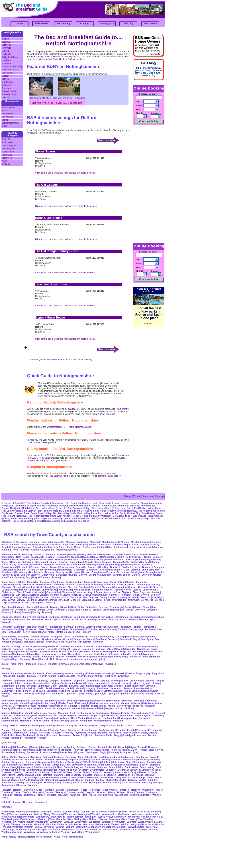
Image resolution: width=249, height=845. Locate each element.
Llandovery (7, 688)
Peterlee (33, 732)
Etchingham (94, 619)
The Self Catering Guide (104, 505)
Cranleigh (157, 597)
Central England (9, 145)
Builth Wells (48, 575)
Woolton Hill (82, 829)
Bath (18, 557)
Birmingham (76, 562)
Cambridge (58, 582)
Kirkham (99, 676)
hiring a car (49, 409)
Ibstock (5, 664)
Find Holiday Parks (45, 508)
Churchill (40, 592)
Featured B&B (40, 54)
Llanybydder (7, 691)
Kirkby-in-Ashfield (9, 57)
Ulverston (28, 802)
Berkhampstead (9, 559)
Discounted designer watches (30, 505)
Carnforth (27, 584)
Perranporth (154, 730)
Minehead (138, 706)
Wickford (131, 822)
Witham (29, 827)
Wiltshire (50, 824)
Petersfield (44, 732)
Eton (104, 619)
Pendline (120, 730)
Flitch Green (76, 629)
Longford (65, 691)
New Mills (58, 715)
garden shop (70, 518)
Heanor (62, 651)
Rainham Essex (20, 747)
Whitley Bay (81, 822)
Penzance (141, 730)
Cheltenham (43, 587)
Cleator (156, 592)
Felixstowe (125, 627)
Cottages (84, 23)
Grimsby (40, 642)
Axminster (36, 549)
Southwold (147, 770)
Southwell (6, 85)
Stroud (79, 780)
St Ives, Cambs (90, 772)
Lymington (113, 693)
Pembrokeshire (107, 730)
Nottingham (7, 72)
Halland (65, 646)
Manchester (99, 700)
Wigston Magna (154, 822)
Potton (89, 735)
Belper (147, 557)
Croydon (159, 600)
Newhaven (6, 715)
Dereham (103, 607)
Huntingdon (90, 659)
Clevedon (21, 595)
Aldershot (95, 542)
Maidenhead (36, 700)
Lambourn (6, 680)
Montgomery (63, 708)
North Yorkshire (41, 720)
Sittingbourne (103, 765)
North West (6, 158)
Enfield (48, 619)
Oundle (119, 725)
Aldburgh (83, 542)
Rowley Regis (66, 752)
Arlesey (155, 544)
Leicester (27, 683)
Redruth (122, 747)
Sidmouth (57, 765)
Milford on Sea (98, 706)
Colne (136, 595)
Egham (160, 617)
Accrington (47, 542)
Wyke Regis (78, 832)
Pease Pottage (89, 730)
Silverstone (77, 765)
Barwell (143, 554)
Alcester (59, 542)
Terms (136, 496)
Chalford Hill (108, 584)
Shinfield (106, 762)
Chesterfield (144, 587)
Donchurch (7, 610)
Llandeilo (150, 686)
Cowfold (133, 597)
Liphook (63, 686)
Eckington (122, 617)
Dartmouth (42, 607)
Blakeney (61, 564)
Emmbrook (37, 619)
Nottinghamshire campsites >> (106, 476)
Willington (16, 824)
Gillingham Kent (80, 636)
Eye (151, 619)
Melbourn (135, 703)
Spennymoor (30, 772)
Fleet (41, 629)
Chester (132, 587)
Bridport (117, 569)
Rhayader (153, 747)
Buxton (56, 577)
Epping (57, 619)
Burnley (136, 575)
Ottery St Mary (106, 725)
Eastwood (6, 45)
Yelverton (47, 837)
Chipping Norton (122, 589)
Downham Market (64, 610)
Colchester (114, 595)
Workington (105, 827)
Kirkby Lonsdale (66, 676)
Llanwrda (127, 688)
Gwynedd (98, 642)
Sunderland (7, 782)
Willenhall (39, 824)
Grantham (100, 639)
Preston (152, 735)
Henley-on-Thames (153, 651)
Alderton (106, 542)
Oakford (14, 725)
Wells (101, 817)
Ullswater (16, 802)
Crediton (31, 600)
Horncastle (135, 656)
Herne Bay (33, 654)
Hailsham (27, 646)
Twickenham (121, 795)
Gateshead (23, 636)
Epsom (66, 619)
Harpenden (39, 649)
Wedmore (29, 817)
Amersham (68, 544)
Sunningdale (21, 782)
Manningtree (113, 700)
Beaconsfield (37, 557)
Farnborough (55, 627)
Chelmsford (29, 587)
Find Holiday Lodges (148, 511)
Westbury (43, 819)
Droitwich (108, 610)
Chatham (154, 584)
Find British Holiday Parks (147, 508)
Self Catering (63, 23)
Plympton (92, 732)
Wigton (5, 824)
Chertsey (72, 587)
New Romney (49, 713)
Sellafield (95, 759)
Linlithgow (43, 686)
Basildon (153, 554)
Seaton (39, 759)
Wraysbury (29, 832)
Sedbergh (61, 759)
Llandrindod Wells (24, 688)
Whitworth (120, 822)
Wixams (60, 827)
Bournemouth (67, 567)
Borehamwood (9, 567)
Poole (136, 732)
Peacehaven (74, 730)
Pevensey (68, 732)
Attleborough (156, 547)
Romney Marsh (129, 750)
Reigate (132, 747)
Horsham (155, 656)
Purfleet (42, 738)
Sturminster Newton (116, 780)
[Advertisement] (147, 183)
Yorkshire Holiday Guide (56, 511)
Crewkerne (87, 600)
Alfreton (125, 542)
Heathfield (73, 651)
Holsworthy (84, 656)
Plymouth (80, 732)
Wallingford (33, 811)
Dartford (31, 607)
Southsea (123, 770)
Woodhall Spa (38, 829)
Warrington (84, 814)
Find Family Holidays (81, 511)
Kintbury (31, 676)
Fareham (30, 627)
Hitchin (36, 656)
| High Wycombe (144, 654)
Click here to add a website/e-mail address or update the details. (66, 173)
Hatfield (110, 649)
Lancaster (32, 680)
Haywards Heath (48, 651)
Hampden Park (103, 646)
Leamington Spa (119, 680)
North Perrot (29, 718)
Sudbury (132, 780)
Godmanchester (32, 639)
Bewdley (59, 559)
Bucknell (7, 575)
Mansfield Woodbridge (12, 66)
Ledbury (160, 680)
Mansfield (6, 63)
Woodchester (23, 829)
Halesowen (40, 646)
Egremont (8, 619)
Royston (79, 752)
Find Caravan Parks (58, 476)
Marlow (94, 703)
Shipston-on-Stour (121, 762)
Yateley (12, 837)
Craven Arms (8, 600)
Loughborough (122, 691)
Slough (15, 767)
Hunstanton (76, 659)
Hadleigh (16, 646)
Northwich (25, 720)
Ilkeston (42, 664)
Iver (101, 664)
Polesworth (115, 732)
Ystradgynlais (76, 837)
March (4, 703)
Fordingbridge (135, 629)
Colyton (145, 595)
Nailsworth (7, 713)
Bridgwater (92, 569)
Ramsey (34, 747)
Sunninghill (36, 782)
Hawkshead (143, 649)
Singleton (90, 765)
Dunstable (152, 610)
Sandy (81, 757)
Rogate (105, 750)
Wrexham (65, 832)
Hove (35, 659)
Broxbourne (123, 572)
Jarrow (5, 668)
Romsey (143, 750)
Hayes (154, 649)
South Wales (131, 767)
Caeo (4, 582)
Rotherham (32, 752)
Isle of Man (91, 664)
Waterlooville (152, 814)
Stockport (34, 777)
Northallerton (94, 718)
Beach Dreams (80, 516)
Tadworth (6, 790)
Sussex (67, 782)
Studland (89, 780)
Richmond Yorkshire (12, 750)
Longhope (77, 691)
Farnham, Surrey (83, 627)
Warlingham (26, 814)
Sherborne (61, 762)
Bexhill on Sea (72, 559)
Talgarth (17, 790)
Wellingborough (75, 817)
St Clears (67, 772)
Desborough (116, 607)
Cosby (83, 597)
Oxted (151, 725)
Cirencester (80, 592)
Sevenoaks (116, 759)
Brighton (135, 569)
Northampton (110, 718)
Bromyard (75, 572)
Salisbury (36, 757)
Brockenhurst (36, 572)
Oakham (24, 725)
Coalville (76, 595)
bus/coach (73, 409)
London (27, 691)
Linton (54, 686)
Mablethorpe (7, 700)
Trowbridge (74, 795)
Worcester (113, 829)
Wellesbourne (58, 817)
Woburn (70, 827)
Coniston (155, 595)
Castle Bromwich (42, 584)
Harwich (76, 649)
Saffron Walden (9, 757)
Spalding (17, 772)
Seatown (49, 759)
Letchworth (115, 683)
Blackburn (23, 564)
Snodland (39, 767)
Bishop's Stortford (140, 562)
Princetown (140, 735)
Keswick (68, 673)
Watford (5, 817)
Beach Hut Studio (80, 503)
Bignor (5, 562)
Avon (15, 549)
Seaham (5, 759)
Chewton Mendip (18, 589)
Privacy (128, 496)
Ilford (20, 664)
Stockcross (22, 777)
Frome (76, 632)
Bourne (54, 567)
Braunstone (9, 569)
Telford (83, 790)
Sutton (76, 782)
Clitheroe (56, 595)
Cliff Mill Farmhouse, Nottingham (69, 98)
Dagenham (7, 607)
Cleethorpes (7, 595)
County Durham (108, 597)
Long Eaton (39, 691)
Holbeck (5, 51)
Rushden (113, 752)
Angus (127, 544)
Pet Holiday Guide (67, 513)
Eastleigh (67, 617)
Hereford (6, 654)
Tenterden (124, 790)
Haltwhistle (76, 646)
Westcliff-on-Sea (57, 819)
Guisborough (84, 642)
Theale (16, 792)
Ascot (14, 547)
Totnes (39, 795)
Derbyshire (91, 607)
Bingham (5, 38)
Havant (119, 649)
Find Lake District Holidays (136, 518)
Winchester (89, 824)
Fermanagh (149, 627)
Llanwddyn (115, 688)
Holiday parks (107, 23)
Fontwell (111, 629)
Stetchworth (124, 775)
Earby (18, 617)
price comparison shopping (48, 518)
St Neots (152, 772)
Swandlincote (8, 785)
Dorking (32, 610)
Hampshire (118, 646)
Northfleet (16, 718)
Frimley (50, 632)
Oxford (128, 725)
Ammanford (105, 544)
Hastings (99, 649)
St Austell (56, 772)
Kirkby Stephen (85, 676)
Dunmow (26, 612)
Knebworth (111, 676)
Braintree (147, 567)
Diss (153, 607)
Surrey (57, 782)
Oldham (50, 725)
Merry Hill (18, 706)
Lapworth (66, 680)
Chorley (137, 589)
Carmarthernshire (10, 584)
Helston (107, 651)
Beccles (85, 557)
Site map (159, 496)
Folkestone (100, 629)
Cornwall (44, 597)
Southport (111, 770)
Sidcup (46, 765)
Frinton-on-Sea (63, 632)
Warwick (95, 814)
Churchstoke (53, 592)
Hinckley (26, 656)
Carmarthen (142, 582)
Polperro (127, 732)
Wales (4, 161)
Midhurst (72, 706)
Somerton (102, 767)
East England (7, 151)
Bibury (100, 559)
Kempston (16, 673)
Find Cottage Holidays (79, 508)
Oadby (4, 725)
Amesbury (81, 544)
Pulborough (30, 738)
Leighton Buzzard (75, 683)
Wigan (141, 822)
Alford (115, 542)
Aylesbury (48, 549)
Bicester (130, 559)
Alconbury (71, 542)
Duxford (46, 612)
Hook (145, 656)
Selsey (105, 759)
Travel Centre (122, 409)
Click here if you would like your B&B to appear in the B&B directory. (60, 359)
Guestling (59, 642)
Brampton (159, 567)
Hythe (101, 659)
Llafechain (138, 686)
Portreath (52, 735)
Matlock (125, 703)
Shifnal (86, 762)
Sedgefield (73, 759)
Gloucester (132, 636)
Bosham (34, 567)
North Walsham (62, 718)
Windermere (102, 824)
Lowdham (6, 60)
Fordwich (150, 629)
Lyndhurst (125, 693)
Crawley (21, 600)
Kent (48, 673)
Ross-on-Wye (156, 750)
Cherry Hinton (58, 587)
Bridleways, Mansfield (40, 98)
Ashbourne (25, 547)
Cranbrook (145, 597)
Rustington (125, 752)
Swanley (21, 785)
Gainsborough (8, 636)
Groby (49, 642)
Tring (84, 795)
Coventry (122, 597)
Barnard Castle (96, 554)
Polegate (102, 732)
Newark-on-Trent (9, 69)
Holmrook (71, 656)
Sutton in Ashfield (9, 91)
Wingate (135, 824)
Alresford (156, 542)
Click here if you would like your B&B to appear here (57, 103)
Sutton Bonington (9, 94)
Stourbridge (139, 777)
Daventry (55, 607)
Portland (41, 735)
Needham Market (23, 713)
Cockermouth (100, 595)
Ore (75, 725)
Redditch (102, 747)
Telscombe (94, 790)
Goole (58, 639)
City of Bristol (95, 592)
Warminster (70, 814)
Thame (158, 790)
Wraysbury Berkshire (48, 832)
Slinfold (5, 767)
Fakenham (6, 627)
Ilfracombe (30, 664)
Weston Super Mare (110, 819)
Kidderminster (93, 673)
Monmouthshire (35, 708)
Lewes (126, 683)
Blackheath (36, 564)
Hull (52, 659)
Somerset (90, 767)
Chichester (34, 589)
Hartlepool (64, 649)
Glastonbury (107, 636)
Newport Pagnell (98, 715)
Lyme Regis (100, 693)
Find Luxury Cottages (100, 516)
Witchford (18, 827)
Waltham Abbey (71, 811)
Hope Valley (113, 656)
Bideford (140, 559)
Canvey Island (117, 582)
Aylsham (71, 549)
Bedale (94, 557)
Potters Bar (79, 735)
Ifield (13, 664)
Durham (15, 612)
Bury (28, 577)
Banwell (72, 554)
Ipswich (80, 664)
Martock (104, 703)
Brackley (103, 567)
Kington (21, 676)
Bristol (145, 569)
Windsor (115, 824)
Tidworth (101, 792)
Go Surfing (118, 516)
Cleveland (32, 595)
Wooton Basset (98, 829)
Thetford (26, 792)
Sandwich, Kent (94, 757)
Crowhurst (133, 600)
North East (6, 155)
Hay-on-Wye (32, 651)
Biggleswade (153, 559)
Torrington (29, 795)
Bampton (39, 554)
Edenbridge (136, 617)
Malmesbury (73, 700)
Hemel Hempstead (121, 651)
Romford (115, 750)
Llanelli (39, 688)
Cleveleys (44, 595)
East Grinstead (39, 617)
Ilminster (52, 664)
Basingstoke (7, 557)
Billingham (27, 562)
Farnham (69, 627)
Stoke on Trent (68, 777)
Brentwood (51, 569)
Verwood (6, 807)
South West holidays (61, 516)
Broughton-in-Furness (103, 572)
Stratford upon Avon (55, 780)
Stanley (77, 775)
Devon (137, 607)
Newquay (112, 715)
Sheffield (154, 759)
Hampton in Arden (135, 646)
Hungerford (62, 659)
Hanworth (151, 646)
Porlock (5, 735)
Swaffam (146, 782)
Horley (124, 656)
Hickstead (113, 654)
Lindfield (20, 686)
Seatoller (29, 759)
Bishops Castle (121, 562)
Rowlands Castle (49, 752)
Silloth (66, 765)
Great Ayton (146, 639)
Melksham (147, 703)
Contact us (147, 496)
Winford (125, 824)
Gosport (67, 639)
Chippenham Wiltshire (78, 589)
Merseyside (30, 706)
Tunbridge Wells (105, 795)
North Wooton (78, 718)
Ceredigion (95, 584)
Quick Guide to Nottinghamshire (68, 59)
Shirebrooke (139, 762)
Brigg (127, 569)
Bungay (73, 575)
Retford (5, 79)
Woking (80, 827)
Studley (100, 780)
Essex (4, 110)
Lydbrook (71, 693)
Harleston (18, 649)
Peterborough (20, 732)
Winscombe (147, 824)
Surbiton (48, 782)
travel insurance (107, 414)
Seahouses (17, 759)
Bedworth (131, 557)
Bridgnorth (79, 569)
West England (8, 148)
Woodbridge (7, 829)
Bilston (53, 562)
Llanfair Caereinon (54, 688)
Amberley (43, 544)
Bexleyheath (88, 559)
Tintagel (121, 792)
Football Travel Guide (26, 513)
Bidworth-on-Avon (114, 559)
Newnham (82, 715)
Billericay (15, 562)
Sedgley (84, 759)
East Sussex (80, 617)
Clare (135, 592)
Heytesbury (100, 654)
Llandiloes (102, 688)
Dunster (5, 612)
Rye (135, 752)
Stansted (87, 775)
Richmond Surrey (33, 750)
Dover (50, 610)
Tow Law (62, 795)
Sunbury (152, 780)
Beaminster (63, 557)
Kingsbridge (9, 676)
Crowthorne (147, 600)
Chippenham (59, 589)
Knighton (123, 676)
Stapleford (6, 88)
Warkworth (57, 814)
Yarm (4, 837)
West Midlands (91, 819)
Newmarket (45, 715)
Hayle (4, 651)
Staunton (111, 775)
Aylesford (61, 549)
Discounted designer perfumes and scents (68, 505)
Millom (111, 706)
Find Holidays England (48, 521)
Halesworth (53, 646)
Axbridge (24, 549)
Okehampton (37, 725)
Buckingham (137, 572)
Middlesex (60, 706)
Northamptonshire (10, 123)
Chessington (119, 587)
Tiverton (139, 792)
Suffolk (4, 126)
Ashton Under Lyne (125, 547)
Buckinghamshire (155, 572)
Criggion (75, 600)
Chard (120, 584)
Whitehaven (56, 822)
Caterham (58, 584)
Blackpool (49, 564)
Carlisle (130, 582)
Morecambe (78, 708)
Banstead (61, 554)
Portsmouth (65, 735)
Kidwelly (107, 673)
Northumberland (9, 720)
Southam (83, 770)
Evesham (114, 619)
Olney (69, 725)
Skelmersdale (131, 765)
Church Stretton (25, 592)
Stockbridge (7, 777)
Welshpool (145, 817)
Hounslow (25, 659)
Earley (26, 617)
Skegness (117, 765)
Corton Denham (70, 597)
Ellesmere (20, 619)
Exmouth (143, 619)
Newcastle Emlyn (121, 713)
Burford (83, 575)
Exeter (123, 619)
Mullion (128, 708)
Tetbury (134, 790)
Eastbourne (55, 617)
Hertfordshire (7, 113)
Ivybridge (110, 664)
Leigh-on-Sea (58, 683)
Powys (117, 735)
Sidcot (38, 765)
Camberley (32, 582)
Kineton (130, 673)
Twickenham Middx (140, 795)
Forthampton (14, 632)
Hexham (88, 654)
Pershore (6, 732)
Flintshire (63, 629)
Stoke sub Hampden (88, 777)
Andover (117, 544)
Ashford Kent (90, 547)
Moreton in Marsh (94, 708)
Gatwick (35, 636)
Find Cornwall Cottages (23, 521)
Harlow (28, 649)
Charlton (129, 584)
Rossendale (7, 752)
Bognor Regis (113, 564)
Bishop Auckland (102, 562)
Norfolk (4, 120)
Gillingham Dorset (60, 636)
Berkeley (157, 557)
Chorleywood (149, 589)
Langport (54, 680)
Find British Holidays (89, 518)
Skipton (144, 765)
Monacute (50, 708)
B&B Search (41, 23)
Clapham (126, 592)
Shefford (5, 762)
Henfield (137, 651)
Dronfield (119, 610)
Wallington (46, 811)
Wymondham (92, 832)
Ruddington (7, 82)
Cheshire (95, 587)
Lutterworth (58, 693)
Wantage (155, 811)
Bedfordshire (7, 107)
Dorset (41, 610)
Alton (23, 544)
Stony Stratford (123, 777)
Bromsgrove (62, 572)
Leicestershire (41, 683)
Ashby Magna (74, 547)
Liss (82, 686)
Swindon (32, 785)
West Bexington (9, 819)
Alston (4, 544)
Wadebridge (7, 811)
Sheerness (142, 759)
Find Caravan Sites (11, 511)
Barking (82, 554)
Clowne (66, 595)
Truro (92, 795)
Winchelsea (75, 824)
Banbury (50, 554)
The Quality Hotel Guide (38, 458)
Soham (48, 767)
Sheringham (74, 762)
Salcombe (24, 757)
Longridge (89, 691)
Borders (146, 564)
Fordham (122, 629)
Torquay (18, 795)
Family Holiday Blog (130, 513)
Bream (31, 569)
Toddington (152, 792)
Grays (135, 639)
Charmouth (142, 584)
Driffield (97, 610)
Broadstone (21, 572)
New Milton (70, 715)
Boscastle (23, 567)
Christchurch (8, 592)
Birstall (88, 562)
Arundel (5, 547)
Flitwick (88, 629)
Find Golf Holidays (126, 511)
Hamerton (89, 646)
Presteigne (128, 735)
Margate (14, 703)
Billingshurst (41, 562)
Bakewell (6, 554)
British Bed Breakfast (129, 505)
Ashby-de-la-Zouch (55, 547)
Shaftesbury (129, 759)
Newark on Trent (66, 713)
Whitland (68, 822)
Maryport (114, 703)
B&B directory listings (62, 56)
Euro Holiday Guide (108, 513)
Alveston (32, 544)
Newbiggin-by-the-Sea (88, 713)
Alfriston (135, 542)
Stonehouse (107, 777)
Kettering (80, 673)
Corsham (55, 597)
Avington (6, 549)
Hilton (17, 656)
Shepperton (18, 762)
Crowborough (119, 600)
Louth (135, 691)
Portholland (29, 735)
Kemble (5, 673)
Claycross (145, 592)
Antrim (135, 544)
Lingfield (31, 686)
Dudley (129, 610)
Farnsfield (6, 48)
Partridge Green (58, 730)
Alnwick (145, 542)
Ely (28, 619)
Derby (81, 607)
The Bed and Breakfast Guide (42, 503)
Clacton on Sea (112, 592)
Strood (70, 780)
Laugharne (78, 680)
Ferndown (6, 629)
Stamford (47, 775)
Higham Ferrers (128, 654)
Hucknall (5, 54)
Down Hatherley (82, 610)
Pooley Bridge (148, 732)
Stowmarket (36, 780)
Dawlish (65, 607)
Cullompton (37, 602)
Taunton (48, 790)
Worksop (5, 97)
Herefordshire (19, 654)
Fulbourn (86, 632)
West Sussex (129, 819)
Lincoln (156, 683)
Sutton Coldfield (111, 782)
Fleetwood (51, 629)
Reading (70, 747)
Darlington (19, 607)
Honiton (101, 656)
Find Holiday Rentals (38, 516)
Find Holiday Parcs (101, 508)
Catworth (69, 584)
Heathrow (85, 651)
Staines (21, 775)
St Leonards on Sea (124, 772)
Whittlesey (107, 822)
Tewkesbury (146, 790)
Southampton (34, 770)
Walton (102, 811)
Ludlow (28, 693)
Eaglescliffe (7, 617)
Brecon (39, 569)
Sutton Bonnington (91, 782)
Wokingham (91, 827)
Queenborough (9, 742)
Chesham (84, 587)
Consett (5, 597)
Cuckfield (24, 602)
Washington (124, 814)
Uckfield (5, 802)
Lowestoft (17, 693)
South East (6, 139)
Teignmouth (72, 790)
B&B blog (129, 23)
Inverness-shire (67, 664)
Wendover (133, 817)
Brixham (154, 569)
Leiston (90, 683)
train (83, 409)
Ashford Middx (106, 547)
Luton (47, 693)
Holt (93, 656)
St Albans (44, 772)
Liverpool (118, 686)
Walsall (57, 811)
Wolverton (151, 827)
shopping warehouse (78, 521)
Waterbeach (138, 814)
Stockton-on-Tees (50, 777)
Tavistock (59, 790)
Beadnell (50, 557)
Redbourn (82, 747)
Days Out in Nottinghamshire (58, 393)
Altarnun (14, 544)
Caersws (13, 582)
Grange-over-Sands (84, 639)
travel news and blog (22, 518)
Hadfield (5, 646)
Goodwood (48, 639)
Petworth (56, 732)
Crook (107, 600)
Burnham (106, 575)
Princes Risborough (11, 738)
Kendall (27, 673)
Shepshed (31, 762)
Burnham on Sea (121, 575)
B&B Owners (150, 23)
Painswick (28, 730)
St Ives (77, 772)
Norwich (74, 720)
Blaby (13, 564)
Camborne (45, 582)
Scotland (5, 164)
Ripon (96, 750)
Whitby (30, 822)
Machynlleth (22, 700)
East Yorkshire (108, 617)
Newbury (106, 713)
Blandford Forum (76, 564)
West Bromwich (28, 819)
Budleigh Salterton (30, 575)
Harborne (6, 649)
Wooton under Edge (11, 832)
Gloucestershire (148, 636)
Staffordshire (8, 775)
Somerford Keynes (73, 767)
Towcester (50, 795)
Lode (18, 691)
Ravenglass (59, 747)
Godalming (16, 639)
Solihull (58, 767)
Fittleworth (31, 629)
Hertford (62, 654)
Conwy (14, 597)
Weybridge (7, 822)
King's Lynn (158, 673)
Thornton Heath (74, 792)
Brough (86, 572)
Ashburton (38, 547)
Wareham (13, 814)
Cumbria (49, 602)
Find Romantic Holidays (13, 516)
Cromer (98, 600)
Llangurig (90, 688)
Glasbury (94, 636)
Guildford (71, 642)
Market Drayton (28, 703)
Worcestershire (128, 829)
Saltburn (47, 757)
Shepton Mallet (46, 762)
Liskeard (73, 686)
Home (20, 23)
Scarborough (127, 757)
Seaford (154, 757)
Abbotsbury (7, 542)
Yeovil (57, 837)
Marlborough (81, 703)
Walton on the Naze (139, 811)
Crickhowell (51, 600)
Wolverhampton (136, 827)
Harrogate (52, 649)
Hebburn (96, 651)
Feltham (137, 627)
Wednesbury (42, 817)
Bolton (136, 564)
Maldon (61, 700)
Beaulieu (74, 557)
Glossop (120, 636)
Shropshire (27, 765)
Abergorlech (21, 542)
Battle (26, 557)
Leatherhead (136, 680)
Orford (82, 725)
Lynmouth (137, 693)
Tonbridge (6, 795)
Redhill (113, 747)
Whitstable (94, 822)
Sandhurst (58, 757)
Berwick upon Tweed (42, 559)
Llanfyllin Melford (75, 688)
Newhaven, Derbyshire (25, 715)
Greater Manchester (23, 642)
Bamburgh (27, 554)
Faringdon (41, 627)
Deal (73, 607)
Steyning (149, 775)
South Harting (147, 767)
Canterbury (102, 582)
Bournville (80, 567)
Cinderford (67, 592)
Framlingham (38, 632)
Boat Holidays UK (47, 513)
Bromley (49, 572)
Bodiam (91, 564)
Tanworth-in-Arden (32, 790)
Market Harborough (47, 703)
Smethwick (26, 767)
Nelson (37, 713)
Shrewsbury (13, 765)
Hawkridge (129, 649)
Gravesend (125, 639)
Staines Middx (33, 775)
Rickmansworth (52, 750)
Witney (38, 827)
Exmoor (133, 619)
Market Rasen (66, 703)
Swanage (157, 782)
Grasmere (113, 639)
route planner (33, 442)
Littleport (107, 686)
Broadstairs (7, 572)
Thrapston (90, 792)
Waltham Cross (89, 811)
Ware (4, 814)
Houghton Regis (9, 659)
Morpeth (109, 708)
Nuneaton (118, 720)
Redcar (92, 747)
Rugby (103, 752)
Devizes (128, 607)
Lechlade (149, 680)
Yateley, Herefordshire (29, 837)
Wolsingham (119, 827)
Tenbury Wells (109, 790)
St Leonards (106, 772)
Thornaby (38, 792)
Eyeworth (6, 622)
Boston (44, 567)
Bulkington (62, 575)
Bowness (93, 567)
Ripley (88, 750)
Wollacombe (54, 829)
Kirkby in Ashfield (47, 676)
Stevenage (137, 775)
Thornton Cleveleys (54, 792)
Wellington (90, 817)
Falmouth (19, 627)
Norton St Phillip (59, 720)
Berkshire (25, 559)
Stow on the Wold (20, 780)
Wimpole (27, 824)
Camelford (89, 582)
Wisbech (7, 827)
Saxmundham (111, 757)
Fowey (26, 632)
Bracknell (115, 567)
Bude (16, 575)
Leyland (146, 683)
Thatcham (6, 792)
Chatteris (6, 587)
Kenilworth (38, 673)
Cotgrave (5, 42)
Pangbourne (41, 730)
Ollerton (5, 76)
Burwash (19, 577)
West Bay (158, 817)
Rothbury (20, 752)
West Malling (74, 819)
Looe (99, 691)
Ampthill (92, 544)
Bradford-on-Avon (131, 567)
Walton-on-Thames (117, 811)
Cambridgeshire (74, 582)
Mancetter (86, 700)
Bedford (104, 557)
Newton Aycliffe (143, 715)
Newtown (158, 715)
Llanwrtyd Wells (142, 688)
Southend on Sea (68, 770)
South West (7, 142)
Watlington (17, 817)
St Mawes (141, 772)
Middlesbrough (46, 706)
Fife (15, 629)
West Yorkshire (145, 819)
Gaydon (45, 636)
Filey (21, 629)
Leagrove (104, 680)
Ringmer (66, 750)
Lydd (80, 693)
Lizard (128, 686)
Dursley (36, 612)
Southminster (97, 770)
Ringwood (78, 750)
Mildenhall (84, 706)
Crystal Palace (10, 602)
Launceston (91, 680)
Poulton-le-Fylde (103, 735)
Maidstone (50, 700)
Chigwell (46, 589)
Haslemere (87, 649)
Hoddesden (48, 656)
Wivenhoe (49, 827)
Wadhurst (21, 811)
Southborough (50, 770)
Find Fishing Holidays (104, 511)
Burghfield (94, 575)
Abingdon (35, 542)
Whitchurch (42, 822)
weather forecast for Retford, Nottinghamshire (69, 427)
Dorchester (20, 610)
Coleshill (126, 595)
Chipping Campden (102, 589)
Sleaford (154, 765)
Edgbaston (149, 617)
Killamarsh (118, 673)
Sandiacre (71, 757)
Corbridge (25, 597)
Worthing (153, 829)
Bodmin (100, 564)
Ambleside (55, 544)
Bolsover (127, 564)
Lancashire (19, 680)
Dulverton (140, 610)
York (64, 837)
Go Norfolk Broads (111, 518)
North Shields (45, 718)
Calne (22, 582)
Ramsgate (45, 747)
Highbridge (7, 656)
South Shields (116, 767)
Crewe (41, 600)
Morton (119, 708)
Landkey (43, 680)
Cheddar (17, 587)
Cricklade (64, 600)
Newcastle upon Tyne (143, 713)
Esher (75, 619)
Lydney (88, 693)
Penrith (130, 730)
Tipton (130, 792)
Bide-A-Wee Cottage (135, 516)
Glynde (5, 639)
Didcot (146, 607)
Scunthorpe (142, 757)
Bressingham (65, 569)
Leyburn (135, 683)
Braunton (21, 569)
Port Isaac (16, 735)
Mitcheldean (18, 708)
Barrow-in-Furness (128, 554)
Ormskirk (92, 725)
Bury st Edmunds (41, 577)
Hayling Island (16, 651)
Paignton (16, 730)
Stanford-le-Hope (63, 775)
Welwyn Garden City (115, 817)
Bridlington (106, 569)
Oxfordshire (140, 725)
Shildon (96, 762)
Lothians (108, 691)
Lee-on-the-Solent (12, 683)
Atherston (142, 547)
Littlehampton (93, 686)
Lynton (148, 693)
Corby (35, 597)
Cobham (87, 595)
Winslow (159, 824)
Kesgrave (58, 673)
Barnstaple (111, 554)
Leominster (102, 683)
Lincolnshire (7, 117)
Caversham (81, 584)
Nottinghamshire (102, 720)
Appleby (145, 544)
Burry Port (147, 575)
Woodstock (68, 829)
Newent (160, 713)
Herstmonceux (48, 654)
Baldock (16, 554)
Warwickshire (109, 814)
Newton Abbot (126, 715)
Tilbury (111, 792)
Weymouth (19, 822)
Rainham (6, 747)
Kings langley (143, 673)
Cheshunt (106, 587)
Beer (140, 557)
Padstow (5, 730)
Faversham (112, 627)
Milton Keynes (124, 706)
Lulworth (37, 693)
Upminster (40, 802)
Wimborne (62, 824)
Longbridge (53, 691)
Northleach (144, 718)
